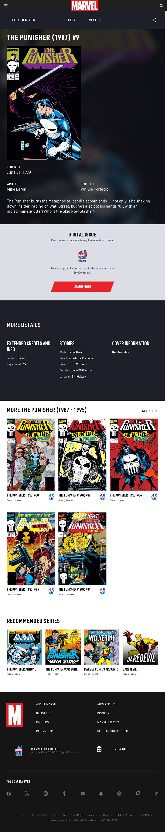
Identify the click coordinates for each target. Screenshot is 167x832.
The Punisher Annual (21, 669)
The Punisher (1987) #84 (74, 589)
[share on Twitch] (138, 794)
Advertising (106, 704)
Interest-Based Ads (85, 820)
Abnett (62, 594)
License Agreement (59, 820)
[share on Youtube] (83, 794)
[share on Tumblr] (64, 794)
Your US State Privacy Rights (68, 814)
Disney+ (103, 713)
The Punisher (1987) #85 (23, 589)
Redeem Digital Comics (114, 731)
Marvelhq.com (108, 722)
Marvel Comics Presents (101, 669)
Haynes (17, 500)
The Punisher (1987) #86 (126, 495)
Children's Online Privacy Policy (134, 814)
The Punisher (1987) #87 (74, 495)
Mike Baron (16, 189)
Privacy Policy (40, 814)
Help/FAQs (44, 713)
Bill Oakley (79, 376)
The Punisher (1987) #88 (23, 495)
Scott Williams (77, 364)
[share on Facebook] (8, 794)
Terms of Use (20, 814)
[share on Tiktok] (156, 794)
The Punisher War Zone (61, 669)
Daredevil (130, 669)
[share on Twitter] (27, 794)
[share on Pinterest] (119, 794)
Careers (42, 722)
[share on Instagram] (46, 794)
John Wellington (82, 370)
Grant (10, 500)
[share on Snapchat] (101, 794)
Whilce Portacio (94, 189)
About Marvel (46, 704)
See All (150, 411)
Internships (45, 731)
